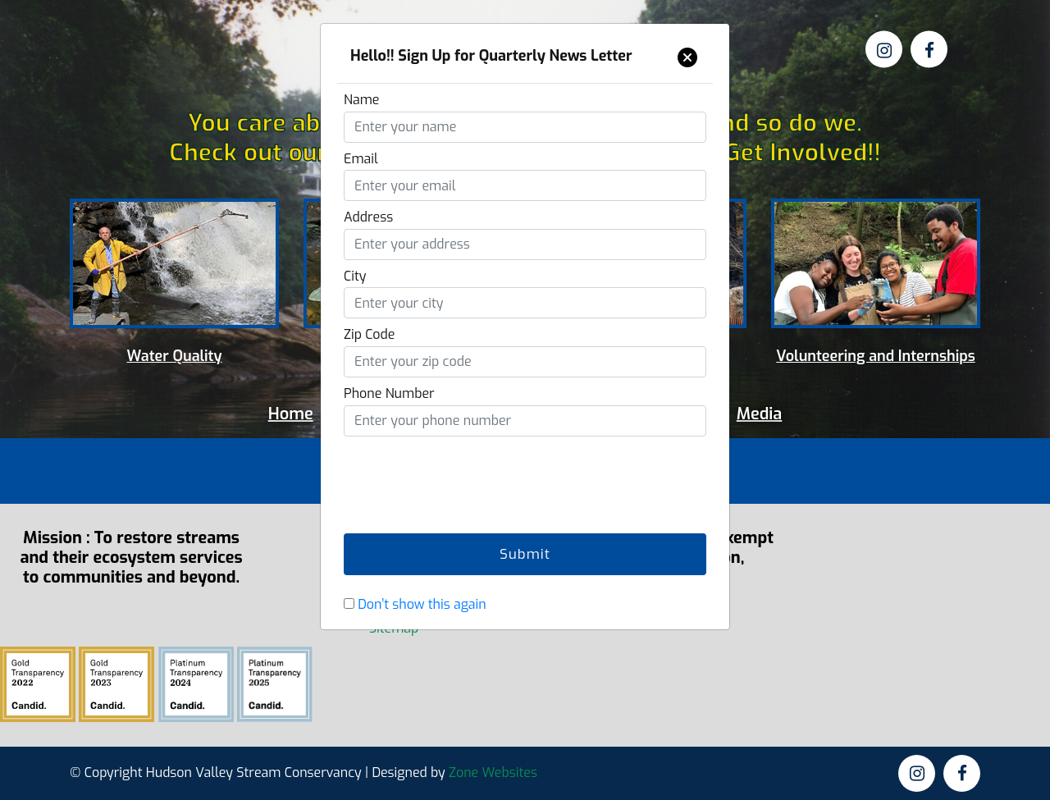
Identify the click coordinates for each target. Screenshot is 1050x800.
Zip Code (369, 334)
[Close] (687, 57)
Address (368, 217)
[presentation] (468, 475)
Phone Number (389, 393)
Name (361, 99)
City (355, 276)
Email (361, 158)
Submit (525, 554)
